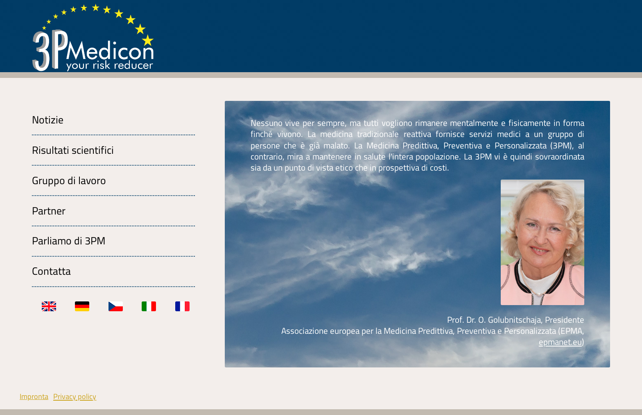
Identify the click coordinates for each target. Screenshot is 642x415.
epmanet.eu (560, 342)
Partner (49, 211)
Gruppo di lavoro (69, 180)
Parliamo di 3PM (69, 240)
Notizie (47, 119)
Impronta (34, 396)
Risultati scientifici (73, 150)
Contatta (51, 271)
